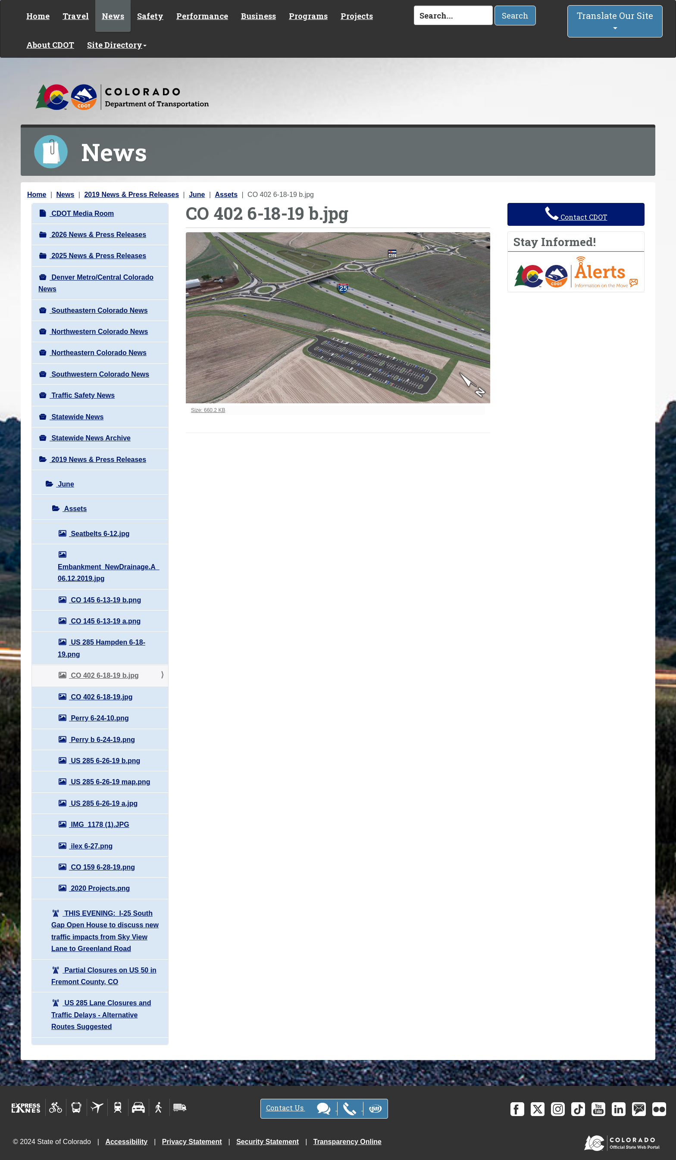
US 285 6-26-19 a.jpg (103, 803)
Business (258, 16)
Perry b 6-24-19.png (102, 739)
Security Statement (267, 1141)
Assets (226, 194)
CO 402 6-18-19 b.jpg (104, 675)
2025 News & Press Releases (98, 255)
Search (515, 15)
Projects (357, 16)
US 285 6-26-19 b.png (104, 760)
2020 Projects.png (99, 888)
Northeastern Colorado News (98, 352)
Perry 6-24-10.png (99, 718)
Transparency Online (347, 1141)
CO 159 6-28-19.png (102, 867)
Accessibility (126, 1141)
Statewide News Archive (90, 438)
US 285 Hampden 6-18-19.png (101, 648)
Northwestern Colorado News (99, 331)
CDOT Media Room (82, 213)
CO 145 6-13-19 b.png (105, 600)
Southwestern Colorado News (99, 374)
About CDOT (50, 45)
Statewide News (76, 417)
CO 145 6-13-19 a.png (105, 621)
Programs (308, 16)
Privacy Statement (192, 1141)
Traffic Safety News (82, 395)
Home (38, 16)
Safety (150, 16)
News (113, 16)
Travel (76, 16)
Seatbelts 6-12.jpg (99, 533)
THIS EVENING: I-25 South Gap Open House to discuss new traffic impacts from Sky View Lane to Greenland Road (105, 931)
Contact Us (324, 1109)
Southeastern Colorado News (99, 310)
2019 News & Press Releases (131, 194)
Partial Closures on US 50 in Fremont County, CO (103, 976)
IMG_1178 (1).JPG (99, 824)
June (197, 194)
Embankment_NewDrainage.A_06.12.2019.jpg (109, 572)
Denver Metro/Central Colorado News (95, 283)
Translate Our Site (615, 19)
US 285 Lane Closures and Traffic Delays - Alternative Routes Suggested (101, 1014)
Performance (202, 16)
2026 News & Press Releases (98, 234)
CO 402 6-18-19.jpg (101, 697)
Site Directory (117, 45)
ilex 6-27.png (91, 846)
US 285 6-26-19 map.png (109, 782)
